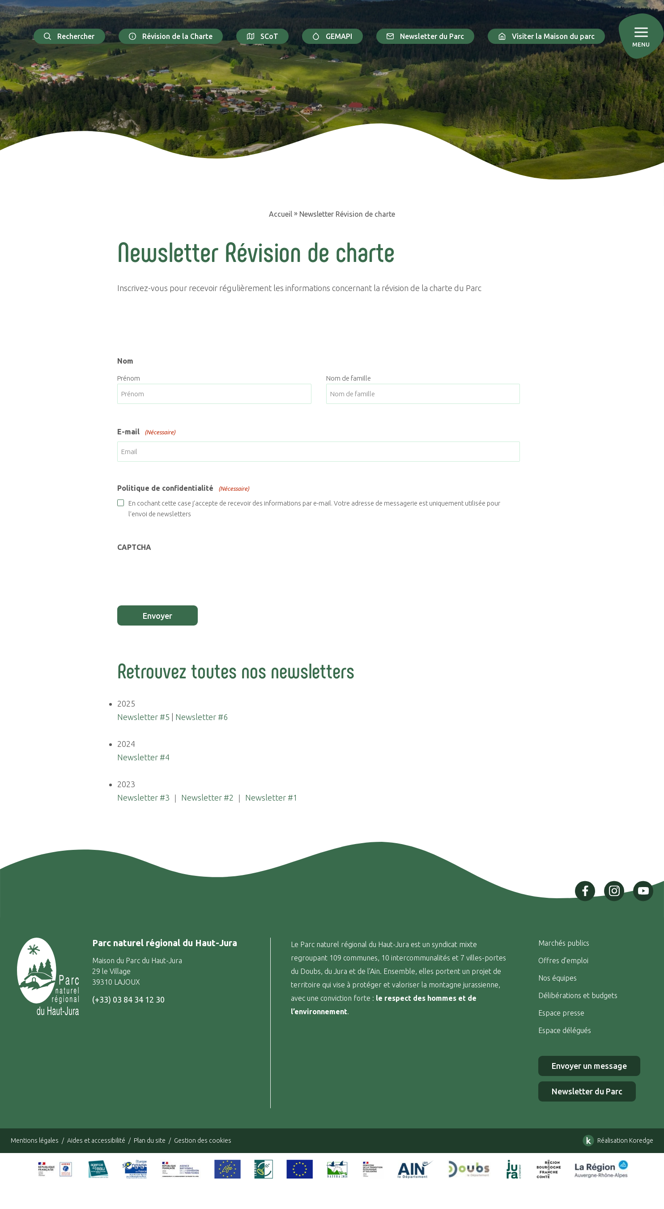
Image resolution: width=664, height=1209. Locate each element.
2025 (126, 703)
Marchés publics (563, 943)
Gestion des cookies (202, 1140)
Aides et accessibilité (96, 1140)
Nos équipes (557, 978)
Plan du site (150, 1140)
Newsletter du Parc (425, 36)
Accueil (280, 214)
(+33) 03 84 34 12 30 (128, 999)
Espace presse (562, 1013)
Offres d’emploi (563, 960)
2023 (126, 784)
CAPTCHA (134, 547)
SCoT (262, 36)
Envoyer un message (589, 1065)
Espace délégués (565, 1030)
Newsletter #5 (143, 716)
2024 (126, 743)
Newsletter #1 (271, 797)
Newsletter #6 (201, 716)
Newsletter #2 (207, 797)
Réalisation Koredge (616, 1140)
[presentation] (185, 574)
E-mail (146, 432)
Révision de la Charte (171, 36)
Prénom (128, 378)
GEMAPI (332, 36)
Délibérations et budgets (577, 995)
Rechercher (69, 36)
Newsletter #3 (143, 797)
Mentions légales (35, 1140)
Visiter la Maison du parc (546, 36)
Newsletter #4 (143, 757)
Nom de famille (348, 378)
